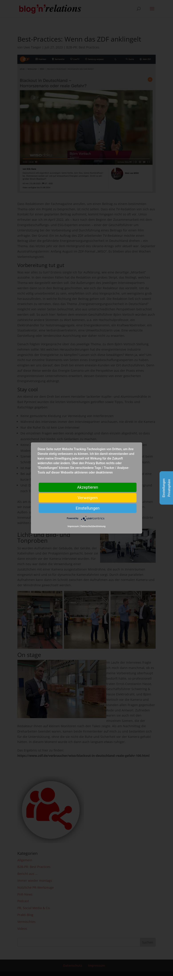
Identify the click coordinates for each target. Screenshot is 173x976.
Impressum (73, 526)
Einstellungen (87, 508)
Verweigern (88, 497)
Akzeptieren (87, 487)
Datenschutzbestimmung (92, 526)
